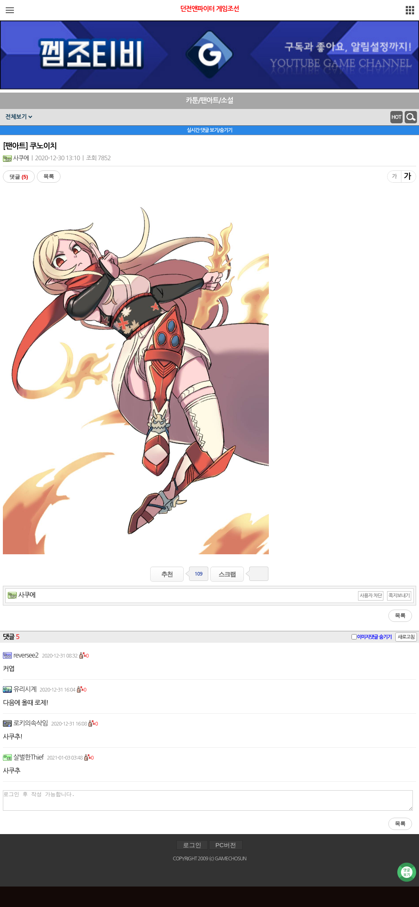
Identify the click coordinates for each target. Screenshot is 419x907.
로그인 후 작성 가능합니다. (208, 800)
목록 (48, 176)
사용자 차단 (371, 595)
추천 (167, 574)
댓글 (18, 177)
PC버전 (226, 845)
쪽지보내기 (399, 595)
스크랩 (227, 574)
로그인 (192, 845)
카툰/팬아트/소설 (209, 100)
